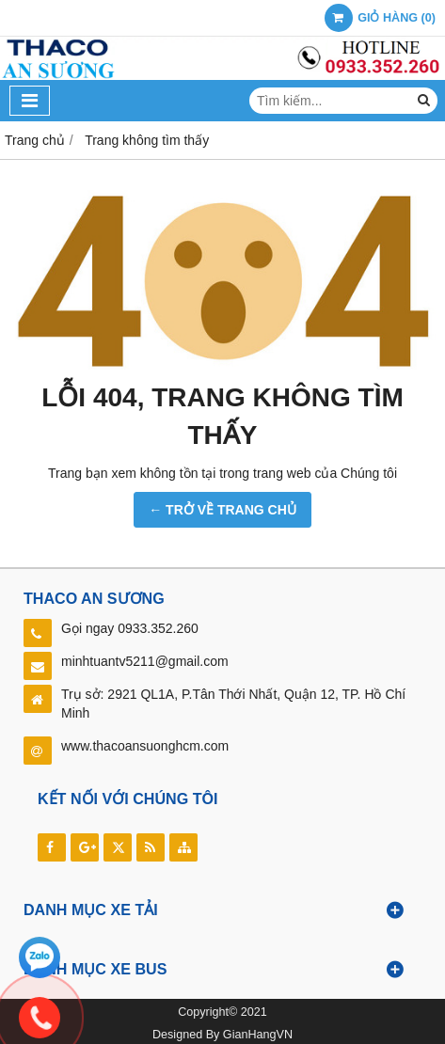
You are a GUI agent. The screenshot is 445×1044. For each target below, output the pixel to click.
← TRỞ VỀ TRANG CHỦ (222, 509)
